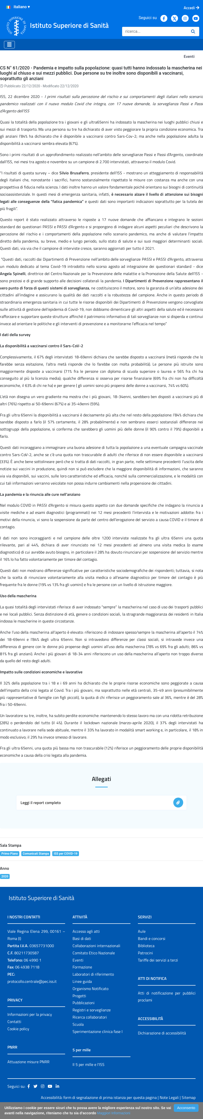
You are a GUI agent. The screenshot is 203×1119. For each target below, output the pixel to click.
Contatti (14, 1033)
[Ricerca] (154, 31)
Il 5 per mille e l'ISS (88, 1076)
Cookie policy (18, 1040)
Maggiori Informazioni (113, 1113)
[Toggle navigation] (9, 44)
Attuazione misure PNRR (28, 1073)
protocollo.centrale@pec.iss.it (32, 993)
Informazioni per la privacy (29, 1026)
